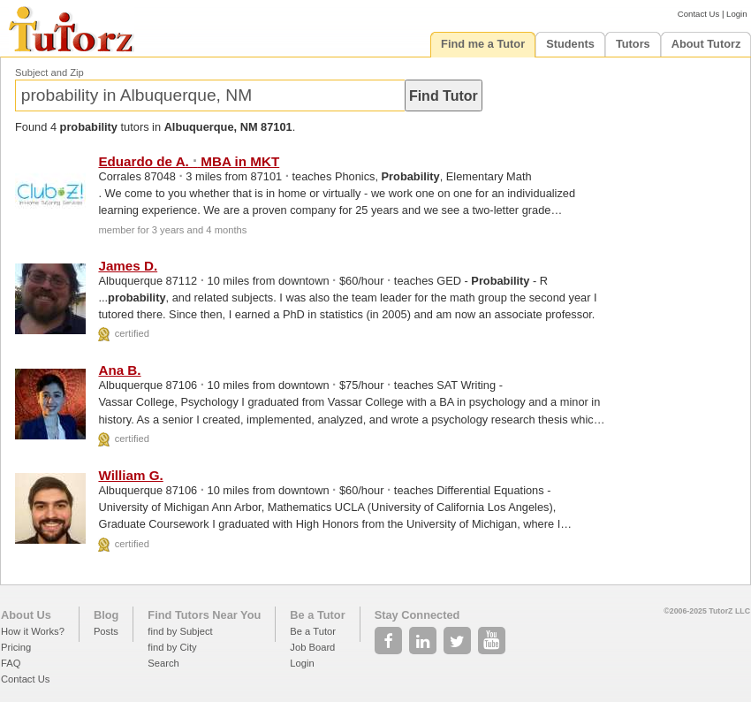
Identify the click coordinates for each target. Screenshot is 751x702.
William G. (130, 475)
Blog (106, 615)
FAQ (10, 663)
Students (570, 43)
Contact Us (698, 14)
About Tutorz (706, 43)
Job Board (312, 647)
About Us (26, 615)
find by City (172, 647)
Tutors (633, 43)
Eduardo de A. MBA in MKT (188, 161)
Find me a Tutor (483, 43)
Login (736, 14)
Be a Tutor (317, 615)
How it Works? (32, 631)
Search (163, 663)
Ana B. (119, 370)
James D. (127, 265)
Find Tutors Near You (204, 615)
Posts (106, 631)
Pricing (16, 647)
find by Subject (180, 631)
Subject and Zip (49, 72)
